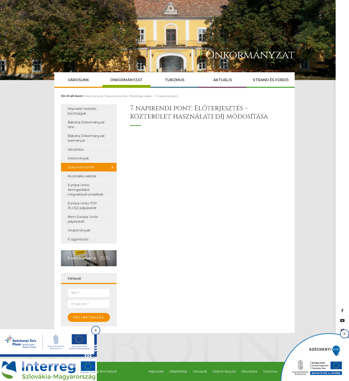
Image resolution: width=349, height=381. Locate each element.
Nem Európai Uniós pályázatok (83, 219)
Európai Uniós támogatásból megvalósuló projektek (85, 189)
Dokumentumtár (117, 96)
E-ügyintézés (78, 239)
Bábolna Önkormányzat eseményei (86, 138)
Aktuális (222, 80)
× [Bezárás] (95, 330)
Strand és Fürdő (270, 80)
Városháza (75, 149)
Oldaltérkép (178, 371)
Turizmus (175, 80)
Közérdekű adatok (82, 176)
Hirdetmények (79, 230)
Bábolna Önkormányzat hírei (86, 124)
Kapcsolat (156, 371)
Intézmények (78, 158)
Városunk (78, 80)
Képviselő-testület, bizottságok (82, 111)
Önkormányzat (126, 80)
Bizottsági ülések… (141, 96)
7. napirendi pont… (167, 96)
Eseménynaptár (82, 258)
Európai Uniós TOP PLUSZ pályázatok (82, 205)
